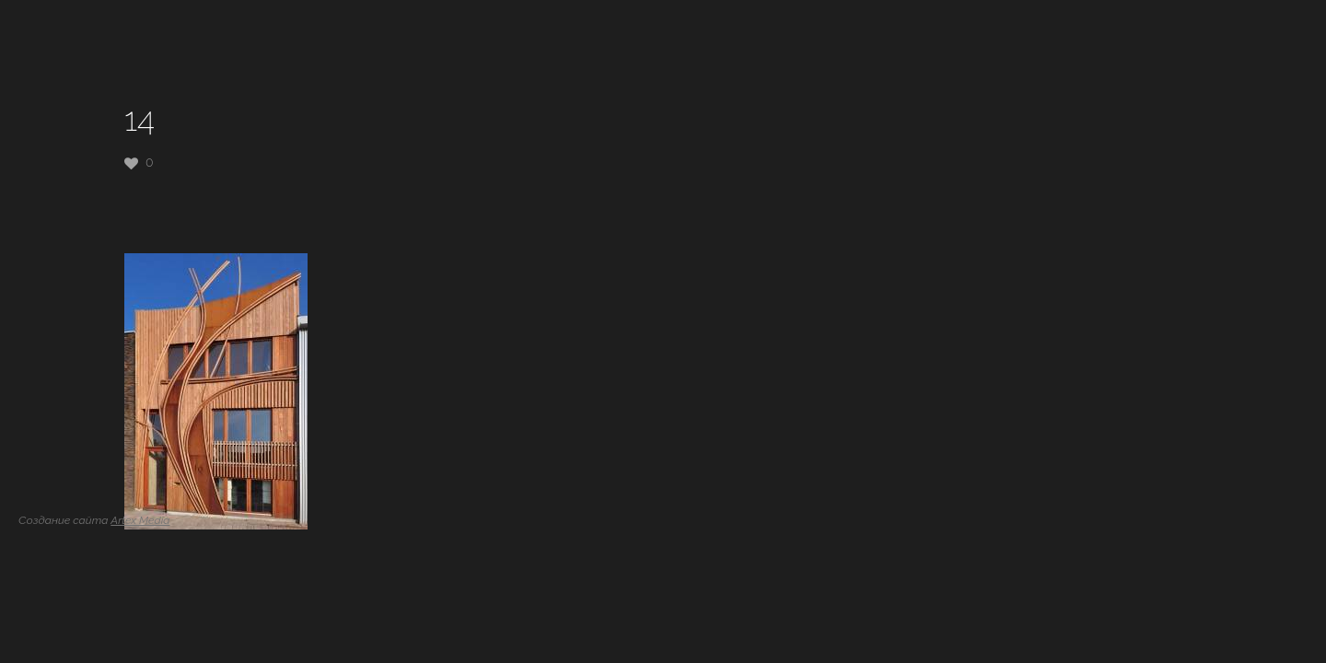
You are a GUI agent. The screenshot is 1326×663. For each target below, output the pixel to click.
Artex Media (139, 520)
